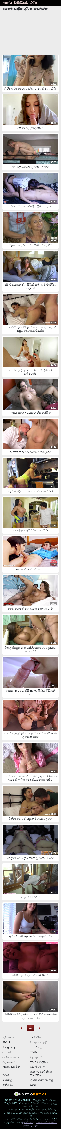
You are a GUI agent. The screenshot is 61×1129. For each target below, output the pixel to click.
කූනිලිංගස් (36, 1057)
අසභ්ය (7, 2)
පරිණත (34, 1052)
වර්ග (33, 2)
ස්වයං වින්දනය (39, 1062)
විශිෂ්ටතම (21, 2)
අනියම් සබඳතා (11, 1057)
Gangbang (8, 1047)
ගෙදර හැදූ (36, 1047)
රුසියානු (7, 1079)
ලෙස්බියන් (8, 1062)
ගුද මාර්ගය (36, 1037)
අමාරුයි (6, 1052)
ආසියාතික (8, 1037)
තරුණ (6, 1075)
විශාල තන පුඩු (38, 1042)
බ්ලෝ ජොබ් (37, 1066)
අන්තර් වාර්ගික (11, 1066)
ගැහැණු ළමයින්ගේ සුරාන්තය (41, 1073)
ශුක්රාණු (7, 1084)
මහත (33, 1084)
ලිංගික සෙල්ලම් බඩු (41, 1079)
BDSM (6, 1042)
